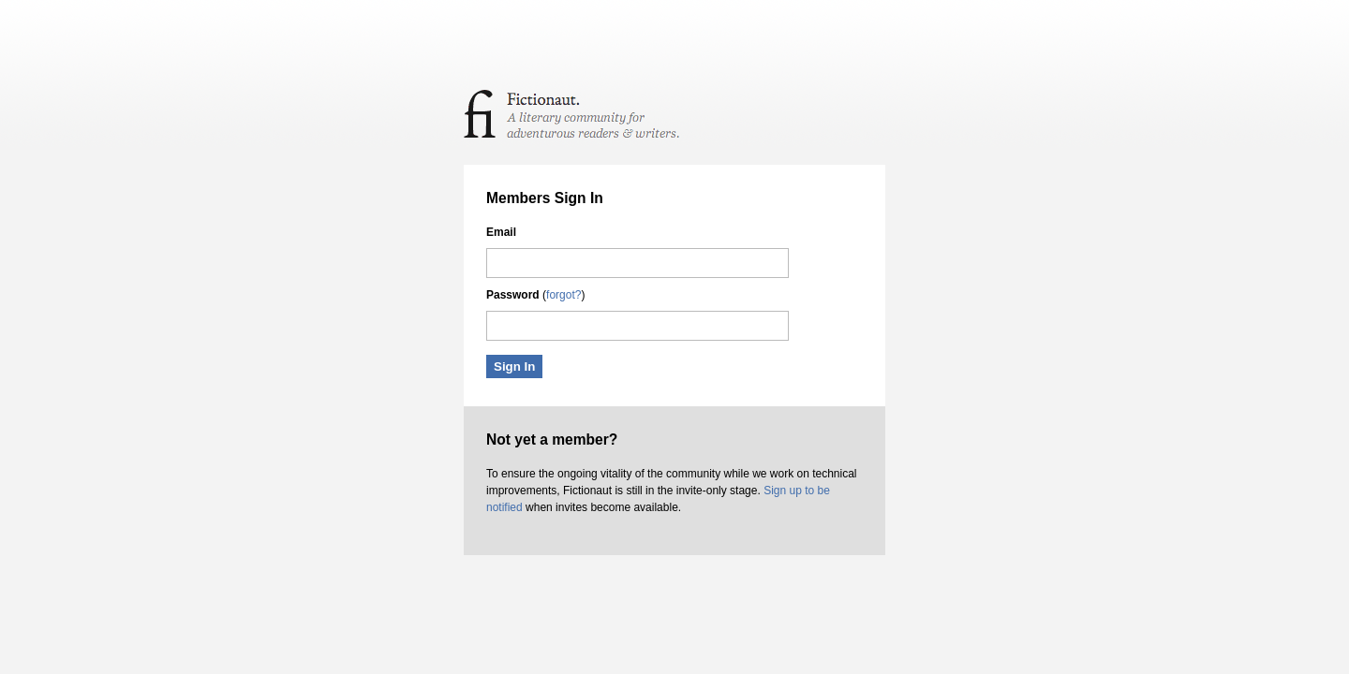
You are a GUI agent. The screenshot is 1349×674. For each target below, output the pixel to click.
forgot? (563, 294)
